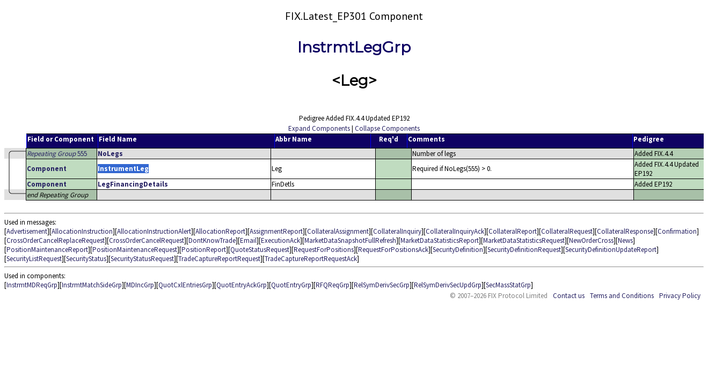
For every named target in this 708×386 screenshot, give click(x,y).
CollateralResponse (625, 231)
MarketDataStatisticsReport (439, 240)
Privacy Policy (679, 295)
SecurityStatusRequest (142, 258)
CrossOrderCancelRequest (146, 240)
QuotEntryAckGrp (241, 285)
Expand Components (319, 128)
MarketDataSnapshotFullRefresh (350, 240)
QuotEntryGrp (291, 285)
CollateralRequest (567, 231)
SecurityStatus (86, 258)
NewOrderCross (591, 240)
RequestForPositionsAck (393, 249)
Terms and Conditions (622, 295)
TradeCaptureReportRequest (219, 258)
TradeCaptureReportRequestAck (311, 258)
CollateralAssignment (338, 231)
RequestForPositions (324, 249)
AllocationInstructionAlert (154, 231)
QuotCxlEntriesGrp (185, 285)
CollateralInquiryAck (455, 231)
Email (248, 240)
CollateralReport (512, 231)
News (625, 240)
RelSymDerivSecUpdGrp (447, 285)
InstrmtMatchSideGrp (92, 285)
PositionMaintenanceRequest (134, 249)
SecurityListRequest (34, 258)
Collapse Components (387, 128)
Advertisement (26, 231)
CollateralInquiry (397, 231)
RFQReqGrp (332, 285)
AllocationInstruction (82, 231)
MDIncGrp (140, 285)
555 (57, 153)
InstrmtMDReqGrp (31, 285)
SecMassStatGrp (508, 285)
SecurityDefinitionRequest (524, 249)
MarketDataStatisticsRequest (524, 240)
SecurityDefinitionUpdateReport (610, 249)
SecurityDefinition (458, 249)
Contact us (569, 295)
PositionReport (203, 249)
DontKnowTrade (212, 240)
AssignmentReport (276, 231)
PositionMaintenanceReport (47, 249)
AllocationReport (220, 231)
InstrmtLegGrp (354, 47)
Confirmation (677, 231)
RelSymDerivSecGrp (382, 285)
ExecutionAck (280, 240)
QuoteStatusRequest (259, 249)
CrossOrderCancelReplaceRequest (55, 240)
